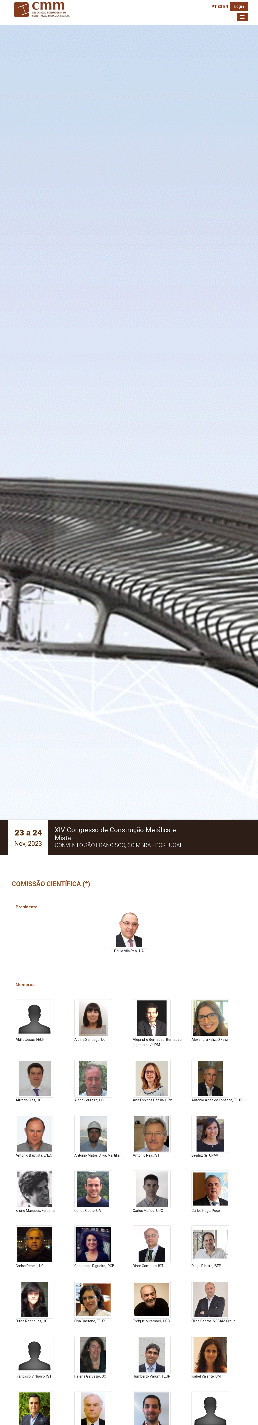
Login (239, 6)
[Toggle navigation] (242, 17)
